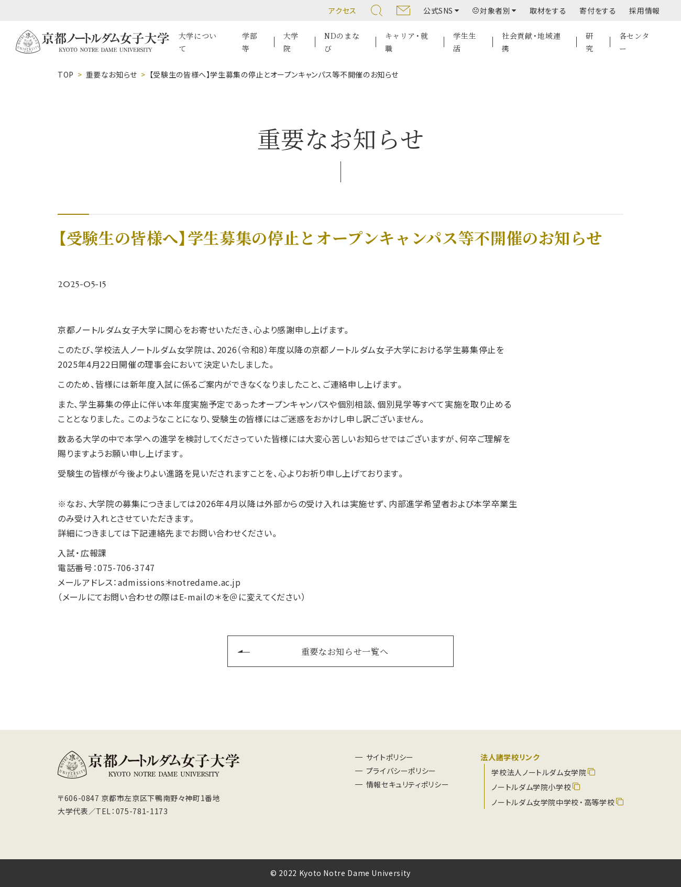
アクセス (342, 10)
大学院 (291, 42)
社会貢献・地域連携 (531, 42)
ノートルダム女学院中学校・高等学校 (552, 802)
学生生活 (464, 42)
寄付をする (597, 10)
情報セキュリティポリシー (407, 784)
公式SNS (438, 10)
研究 (590, 42)
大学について (198, 42)
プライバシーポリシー (401, 770)
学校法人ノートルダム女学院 (538, 772)
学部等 (249, 42)
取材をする (548, 10)
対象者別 (492, 10)
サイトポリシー (390, 757)
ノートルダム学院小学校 (531, 787)
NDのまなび (341, 42)
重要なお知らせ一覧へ (344, 651)
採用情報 (644, 10)
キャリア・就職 (407, 42)
